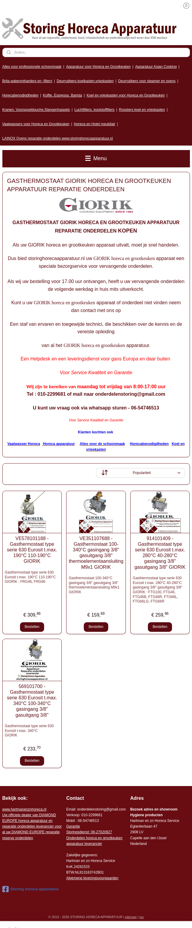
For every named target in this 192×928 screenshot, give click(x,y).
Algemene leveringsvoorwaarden (92, 878)
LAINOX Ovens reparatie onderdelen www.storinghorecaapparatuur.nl (57, 138)
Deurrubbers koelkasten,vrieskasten (85, 81)
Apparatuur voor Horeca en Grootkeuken (98, 67)
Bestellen (32, 627)
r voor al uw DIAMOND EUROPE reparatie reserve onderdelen (32, 826)
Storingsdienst (77, 832)
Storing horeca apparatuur (30, 889)
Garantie (73, 826)
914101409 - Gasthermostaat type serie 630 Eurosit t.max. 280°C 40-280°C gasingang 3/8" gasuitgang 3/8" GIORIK (159, 553)
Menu (96, 158)
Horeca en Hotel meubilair (94, 124)
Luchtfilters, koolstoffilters (94, 110)
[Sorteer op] (140, 472)
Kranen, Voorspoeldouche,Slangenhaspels (36, 110)
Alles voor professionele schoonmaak (32, 67)
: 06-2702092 (99, 832)
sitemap (131, 917)
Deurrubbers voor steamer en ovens (147, 81)
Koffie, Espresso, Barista (62, 95)
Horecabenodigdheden (20, 95)
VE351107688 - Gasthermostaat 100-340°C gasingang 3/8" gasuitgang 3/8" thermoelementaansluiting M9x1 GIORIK (96, 553)
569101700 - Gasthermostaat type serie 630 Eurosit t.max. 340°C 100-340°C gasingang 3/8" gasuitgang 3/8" (32, 701)
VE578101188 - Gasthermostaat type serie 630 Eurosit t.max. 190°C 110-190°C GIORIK (32, 550)
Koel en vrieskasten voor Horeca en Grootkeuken (125, 95)
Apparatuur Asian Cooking (155, 67)
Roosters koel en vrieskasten (142, 110)
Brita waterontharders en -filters (27, 81)
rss (141, 917)
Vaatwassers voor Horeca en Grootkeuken (35, 124)
